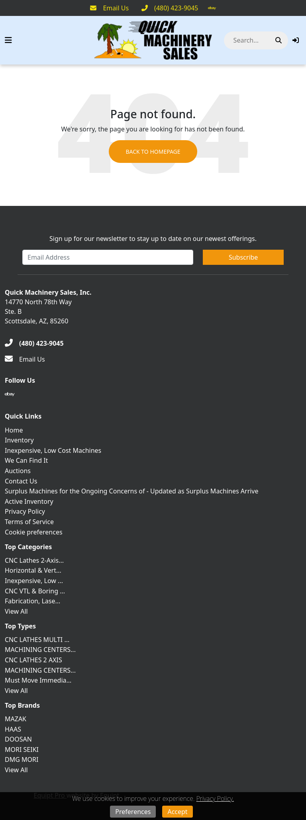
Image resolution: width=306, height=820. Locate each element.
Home (14, 430)
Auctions (18, 470)
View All (16, 611)
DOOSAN (18, 739)
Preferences (133, 811)
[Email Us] (109, 8)
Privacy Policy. (215, 798)
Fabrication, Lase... (32, 601)
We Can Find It (26, 460)
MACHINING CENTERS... (40, 649)
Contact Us (21, 481)
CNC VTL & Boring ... (35, 591)
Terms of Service (29, 521)
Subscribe (243, 257)
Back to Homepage (153, 151)
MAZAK (15, 718)
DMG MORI (21, 759)
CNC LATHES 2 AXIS (33, 660)
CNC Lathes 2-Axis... (34, 560)
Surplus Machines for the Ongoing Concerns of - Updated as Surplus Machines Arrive (132, 491)
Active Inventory (29, 501)
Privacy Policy (25, 511)
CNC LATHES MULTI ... (37, 639)
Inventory (19, 440)
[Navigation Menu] (8, 40)
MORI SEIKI (22, 749)
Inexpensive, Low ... (34, 580)
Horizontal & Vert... (33, 570)
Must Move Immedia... (38, 680)
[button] (295, 40)
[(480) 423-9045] (169, 8)
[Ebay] (212, 8)
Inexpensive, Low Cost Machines (53, 450)
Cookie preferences (34, 532)
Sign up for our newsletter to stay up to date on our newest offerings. (153, 238)
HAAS (13, 729)
